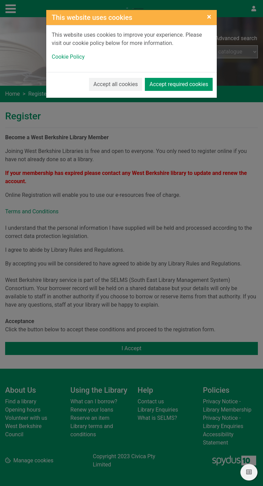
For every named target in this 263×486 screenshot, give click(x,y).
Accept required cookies (178, 84)
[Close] (209, 16)
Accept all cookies (115, 84)
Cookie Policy (68, 57)
